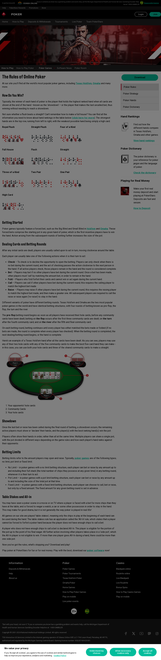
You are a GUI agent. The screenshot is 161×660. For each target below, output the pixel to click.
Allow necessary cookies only (123, 652)
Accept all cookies (147, 652)
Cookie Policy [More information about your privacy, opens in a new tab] (60, 656)
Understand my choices (97, 652)
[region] (80, 652)
